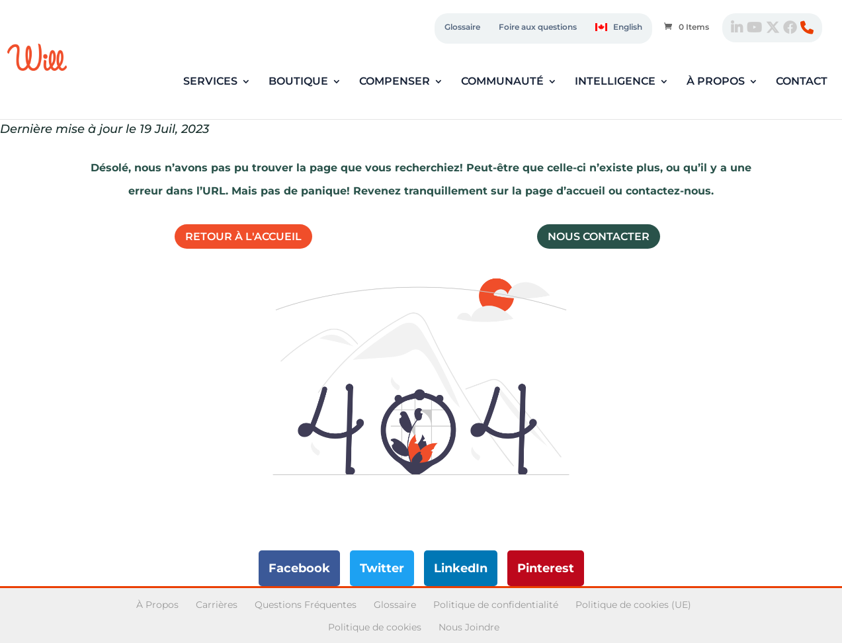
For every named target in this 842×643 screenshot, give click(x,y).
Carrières (216, 605)
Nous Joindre (469, 627)
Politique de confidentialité (495, 605)
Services (210, 82)
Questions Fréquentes (306, 605)
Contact (801, 82)
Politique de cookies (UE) (633, 605)
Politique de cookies (374, 627)
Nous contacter (599, 236)
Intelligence (615, 82)
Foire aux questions (538, 27)
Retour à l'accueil (243, 236)
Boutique (298, 82)
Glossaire (462, 27)
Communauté (502, 82)
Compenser (394, 82)
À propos (716, 82)
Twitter (382, 568)
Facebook (299, 568)
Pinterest (545, 568)
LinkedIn (460, 568)
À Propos (157, 605)
